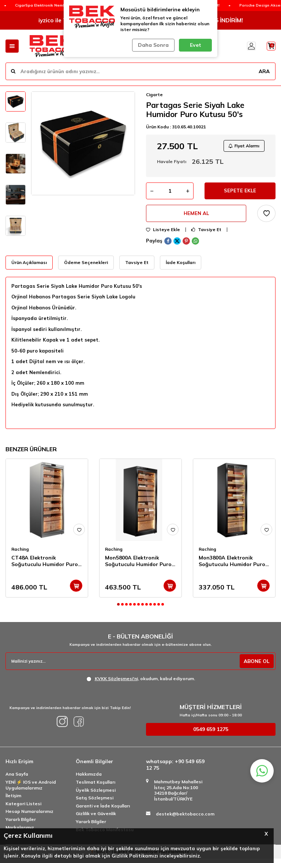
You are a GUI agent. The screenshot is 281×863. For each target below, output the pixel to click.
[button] (118, 608)
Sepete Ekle (240, 193)
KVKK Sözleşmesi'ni (116, 682)
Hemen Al (196, 217)
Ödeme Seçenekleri (86, 266)
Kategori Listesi (23, 807)
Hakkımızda (89, 778)
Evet (195, 45)
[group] (83, 143)
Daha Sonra (152, 45)
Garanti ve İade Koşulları (103, 810)
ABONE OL (256, 665)
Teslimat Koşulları (95, 786)
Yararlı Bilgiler (20, 823)
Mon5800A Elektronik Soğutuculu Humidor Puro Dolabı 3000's (138, 565)
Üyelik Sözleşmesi (96, 794)
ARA (264, 71)
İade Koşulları (180, 266)
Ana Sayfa (16, 778)
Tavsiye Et (206, 233)
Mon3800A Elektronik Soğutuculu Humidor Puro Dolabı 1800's (232, 565)
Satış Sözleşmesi (94, 802)
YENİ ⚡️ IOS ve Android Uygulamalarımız (30, 789)
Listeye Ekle (163, 233)
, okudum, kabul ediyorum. (140, 683)
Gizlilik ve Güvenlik (96, 818)
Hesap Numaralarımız (29, 815)
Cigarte (154, 94)
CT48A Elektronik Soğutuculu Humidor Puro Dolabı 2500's (44, 565)
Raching (20, 553)
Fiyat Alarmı (242, 146)
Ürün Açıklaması (29, 266)
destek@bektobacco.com (185, 818)
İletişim (13, 800)
